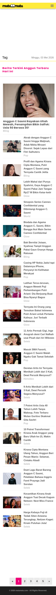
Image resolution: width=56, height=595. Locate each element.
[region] (28, 30)
